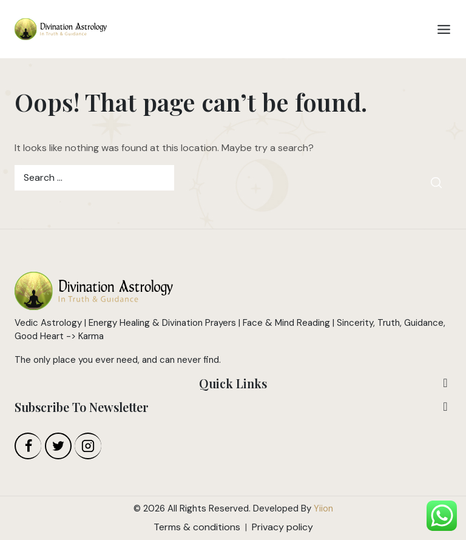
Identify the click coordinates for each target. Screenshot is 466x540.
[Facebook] (28, 446)
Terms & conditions (197, 527)
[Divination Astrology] (61, 29)
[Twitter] (58, 446)
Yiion (323, 508)
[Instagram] (88, 446)
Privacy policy (282, 527)
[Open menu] (443, 29)
